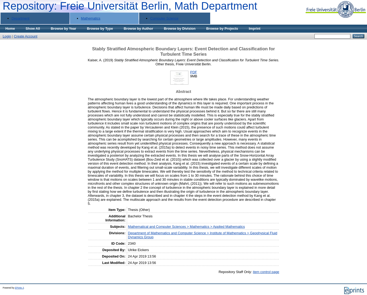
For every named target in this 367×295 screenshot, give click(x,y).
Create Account (26, 36)
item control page (266, 272)
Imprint (254, 29)
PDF (193, 72)
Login (7, 36)
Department (20, 18)
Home (10, 29)
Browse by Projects (222, 29)
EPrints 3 (19, 288)
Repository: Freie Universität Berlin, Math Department (130, 6)
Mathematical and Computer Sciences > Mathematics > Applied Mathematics (186, 227)
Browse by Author (138, 29)
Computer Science (164, 18)
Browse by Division (179, 29)
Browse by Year (63, 29)
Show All (33, 29)
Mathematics (91, 18)
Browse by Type (100, 29)
